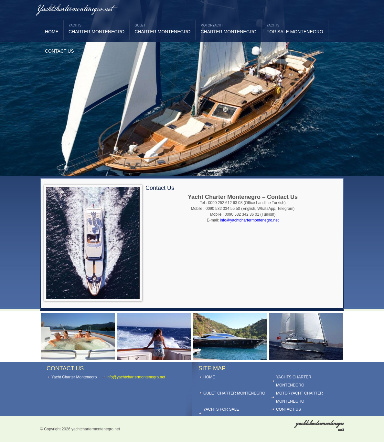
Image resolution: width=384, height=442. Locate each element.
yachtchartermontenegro (319, 426)
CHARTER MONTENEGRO (96, 29)
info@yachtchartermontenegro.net (249, 220)
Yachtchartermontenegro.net (74, 9)
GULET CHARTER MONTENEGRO (234, 393)
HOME (52, 31)
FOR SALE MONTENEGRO (295, 29)
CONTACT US (59, 51)
